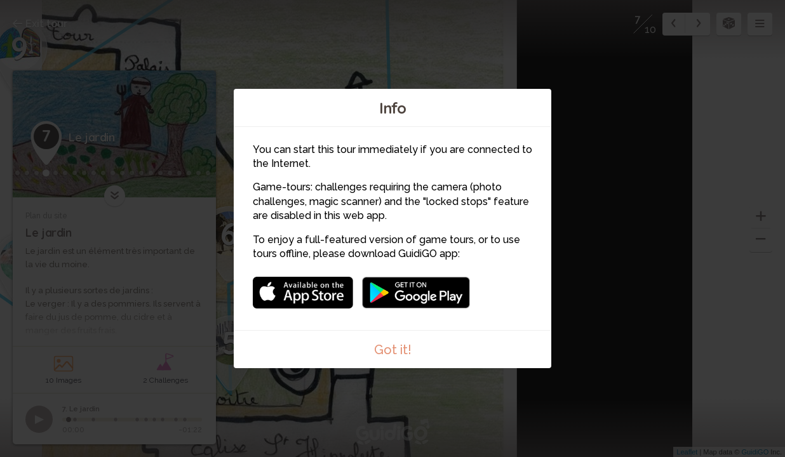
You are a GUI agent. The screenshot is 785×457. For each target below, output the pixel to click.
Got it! (393, 349)
